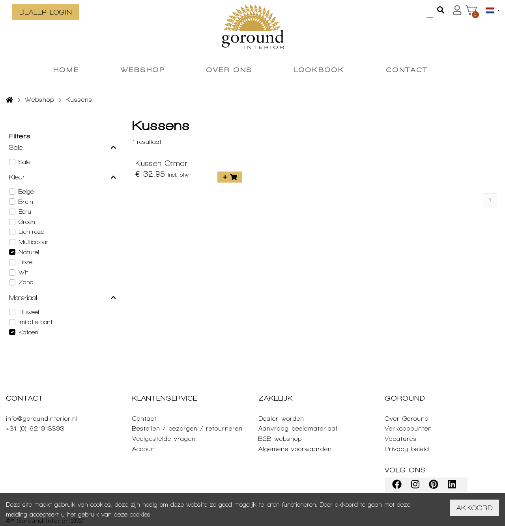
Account (144, 449)
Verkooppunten (408, 428)
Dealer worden (281, 418)
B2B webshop (280, 438)
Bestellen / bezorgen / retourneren (187, 428)
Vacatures (401, 438)
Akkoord (474, 507)
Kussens (78, 99)
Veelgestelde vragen (164, 438)
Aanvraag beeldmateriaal (297, 428)
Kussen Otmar (161, 163)
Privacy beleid (407, 449)
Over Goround (407, 418)
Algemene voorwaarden (295, 449)
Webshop (39, 99)
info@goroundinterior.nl (42, 418)
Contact (144, 418)
